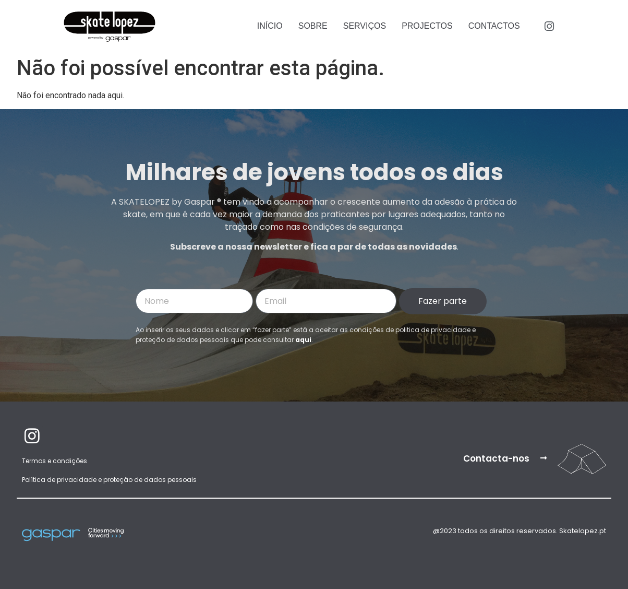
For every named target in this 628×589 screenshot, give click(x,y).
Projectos (427, 25)
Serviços (364, 25)
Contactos (494, 25)
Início (270, 25)
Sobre (313, 25)
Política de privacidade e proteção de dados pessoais (109, 479)
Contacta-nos (496, 458)
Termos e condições (54, 460)
